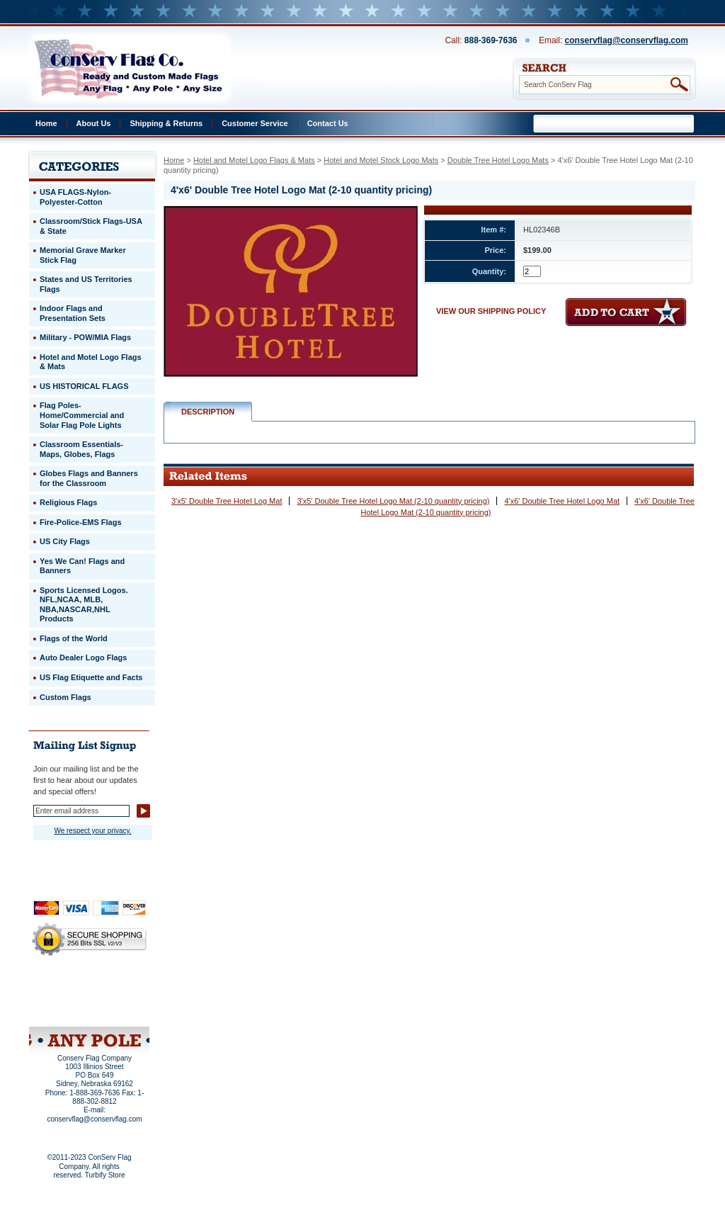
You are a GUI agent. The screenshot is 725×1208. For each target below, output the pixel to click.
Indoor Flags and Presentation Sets (72, 313)
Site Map (62, 1008)
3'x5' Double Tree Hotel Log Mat (226, 501)
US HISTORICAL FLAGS (84, 386)
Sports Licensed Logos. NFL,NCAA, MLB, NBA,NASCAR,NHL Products (84, 604)
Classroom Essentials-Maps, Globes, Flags (81, 449)
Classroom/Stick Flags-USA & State (91, 226)
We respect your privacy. (92, 831)
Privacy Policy (65, 989)
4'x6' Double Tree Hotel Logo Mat (562, 501)
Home (46, 123)
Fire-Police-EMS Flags (81, 522)
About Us (93, 123)
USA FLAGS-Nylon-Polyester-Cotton (75, 197)
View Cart (115, 1008)
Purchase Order (116, 998)
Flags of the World (74, 638)
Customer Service (255, 123)
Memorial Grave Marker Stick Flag (83, 255)
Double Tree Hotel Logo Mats (498, 160)
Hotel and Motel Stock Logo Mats (381, 160)
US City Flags (65, 541)
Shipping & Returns (166, 123)
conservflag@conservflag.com (626, 40)
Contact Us (327, 123)
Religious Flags (68, 502)
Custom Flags (65, 697)
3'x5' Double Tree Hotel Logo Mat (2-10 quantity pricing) (393, 501)
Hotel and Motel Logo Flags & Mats (254, 160)
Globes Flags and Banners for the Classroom (89, 478)
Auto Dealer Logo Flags (83, 657)
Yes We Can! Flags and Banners (82, 566)
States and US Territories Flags (86, 284)
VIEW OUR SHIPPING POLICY (491, 311)
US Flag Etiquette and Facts (91, 677)
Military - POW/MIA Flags (85, 337)
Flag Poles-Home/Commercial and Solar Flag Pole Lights (82, 415)
